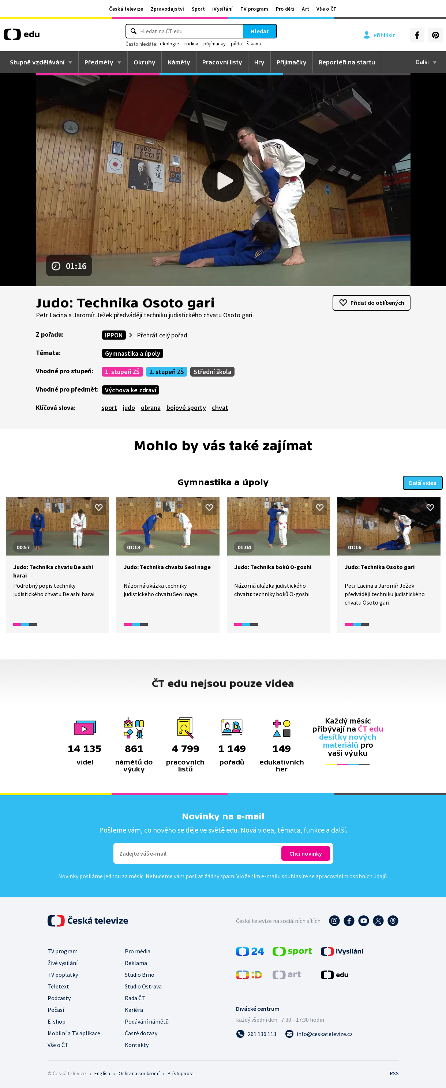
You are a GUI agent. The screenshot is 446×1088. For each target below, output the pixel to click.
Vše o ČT (326, 8)
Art (305, 8)
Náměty (179, 62)
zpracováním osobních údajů (351, 875)
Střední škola (212, 371)
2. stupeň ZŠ (166, 371)
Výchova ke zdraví (130, 390)
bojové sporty (186, 407)
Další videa (422, 482)
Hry (259, 62)
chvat (220, 407)
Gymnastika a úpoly (132, 353)
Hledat (260, 31)
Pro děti (285, 8)
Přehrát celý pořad (161, 335)
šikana (254, 43)
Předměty (99, 62)
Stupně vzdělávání (37, 62)
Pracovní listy (222, 62)
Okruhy (144, 62)
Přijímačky (292, 62)
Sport (198, 8)
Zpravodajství (167, 8)
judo (129, 407)
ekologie (169, 43)
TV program (254, 8)
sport (109, 407)
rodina (191, 43)
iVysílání (222, 8)
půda (236, 43)
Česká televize (126, 8)
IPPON (114, 335)
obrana (151, 407)
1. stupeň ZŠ (122, 371)
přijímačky (214, 43)
